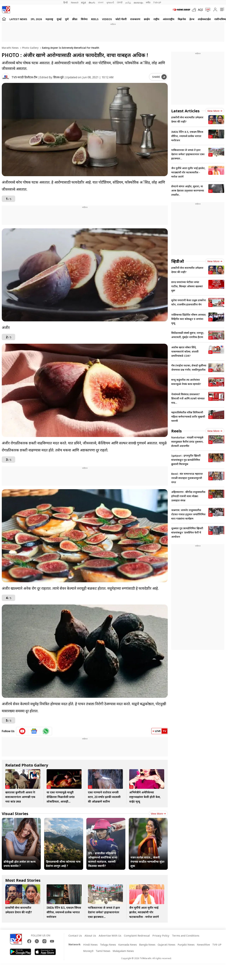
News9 (74, 2)
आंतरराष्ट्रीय (168, 19)
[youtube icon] (22, 731)
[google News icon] (34, 731)
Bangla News (147, 944)
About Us (90, 935)
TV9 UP (216, 944)
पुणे (67, 19)
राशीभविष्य (220, 19)
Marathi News (10, 47)
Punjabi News (186, 944)
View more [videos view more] (214, 261)
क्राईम (147, 19)
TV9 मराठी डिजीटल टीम (24, 77)
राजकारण (135, 19)
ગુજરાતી (110, 2)
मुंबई (59, 19)
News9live (203, 944)
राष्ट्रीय (156, 19)
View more (158, 813)
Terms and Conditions (185, 935)
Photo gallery (29, 47)
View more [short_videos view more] (214, 431)
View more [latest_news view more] (214, 111)
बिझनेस (182, 19)
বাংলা (100, 2)
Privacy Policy (160, 935)
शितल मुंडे (58, 77)
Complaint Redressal (137, 935)
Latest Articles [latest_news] (185, 110)
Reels (95, 19)
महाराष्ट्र (49, 19)
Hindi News (90, 944)
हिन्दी (65, 2)
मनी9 (148, 2)
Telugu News (108, 944)
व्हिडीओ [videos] (177, 261)
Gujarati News (166, 944)
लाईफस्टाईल (204, 19)
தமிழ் (128, 2)
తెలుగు (92, 2)
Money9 (88, 951)
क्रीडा (74, 19)
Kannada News (127, 944)
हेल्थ (191, 19)
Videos (107, 19)
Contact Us (75, 935)
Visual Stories (15, 813)
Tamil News (103, 951)
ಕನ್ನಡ (83, 2)
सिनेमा (84, 19)
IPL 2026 (36, 19)
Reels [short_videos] (176, 430)
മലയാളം (138, 2)
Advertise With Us (110, 935)
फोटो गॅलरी (121, 19)
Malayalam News (123, 951)
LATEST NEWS (18, 19)
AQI (200, 10)
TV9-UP (157, 2)
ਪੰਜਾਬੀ (120, 2)
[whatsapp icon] (46, 731)
